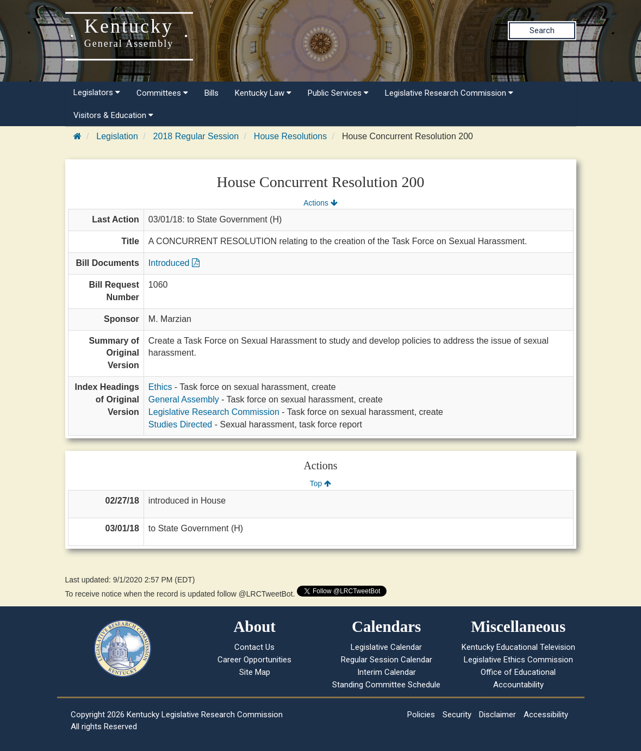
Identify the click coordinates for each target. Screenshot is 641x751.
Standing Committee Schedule (386, 685)
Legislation (117, 136)
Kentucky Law (263, 93)
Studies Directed (180, 424)
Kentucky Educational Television (518, 647)
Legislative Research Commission (449, 93)
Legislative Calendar (386, 647)
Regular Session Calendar (386, 660)
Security (457, 714)
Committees (162, 93)
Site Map (254, 672)
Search (542, 30)
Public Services (338, 93)
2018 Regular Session (196, 136)
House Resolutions (290, 136)
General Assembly (183, 399)
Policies (421, 714)
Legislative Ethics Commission (518, 660)
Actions (320, 202)
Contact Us (254, 647)
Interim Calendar (386, 672)
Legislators (96, 92)
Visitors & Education (113, 115)
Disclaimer (497, 714)
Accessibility (546, 714)
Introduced (174, 263)
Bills (211, 93)
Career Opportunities (254, 660)
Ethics (160, 387)
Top (320, 483)
